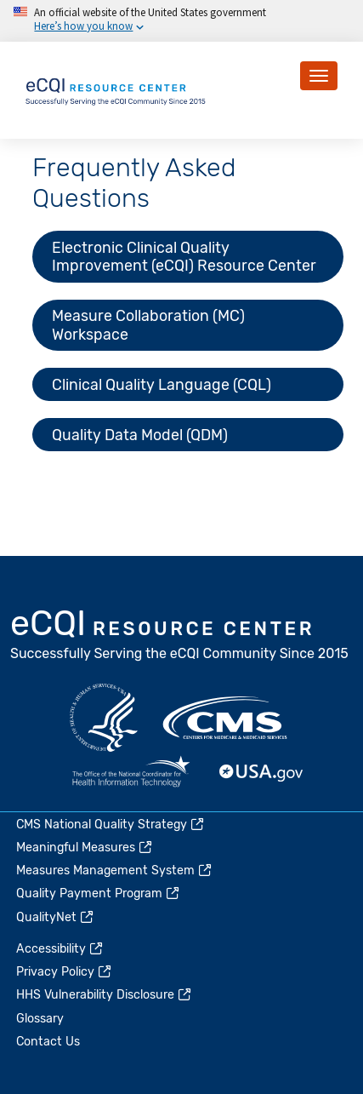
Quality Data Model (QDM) (140, 435)
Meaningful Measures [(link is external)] (85, 847)
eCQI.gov (180, 637)
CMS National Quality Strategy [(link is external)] (111, 824)
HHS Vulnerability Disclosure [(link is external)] (104, 995)
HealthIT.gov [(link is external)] (131, 773)
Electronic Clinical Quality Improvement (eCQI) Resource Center (184, 256)
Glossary (40, 1018)
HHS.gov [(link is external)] (104, 718)
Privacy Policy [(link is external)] (64, 972)
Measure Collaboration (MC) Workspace (148, 324)
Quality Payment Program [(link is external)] (98, 893)
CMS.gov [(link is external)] (226, 717)
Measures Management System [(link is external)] (114, 870)
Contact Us (48, 1041)
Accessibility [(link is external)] (60, 949)
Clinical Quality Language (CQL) (161, 384)
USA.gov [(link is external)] (261, 773)
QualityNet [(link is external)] (55, 917)
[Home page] (116, 89)
